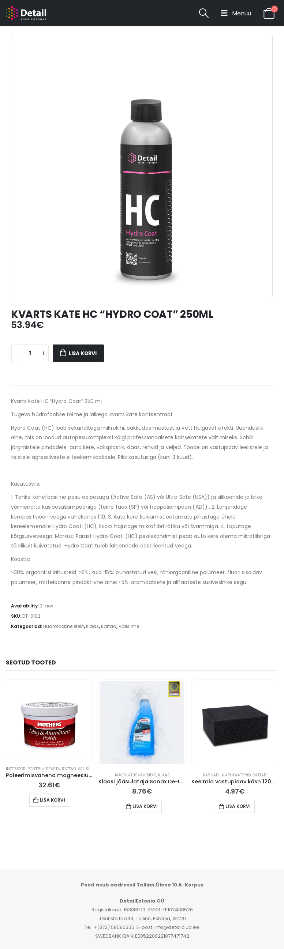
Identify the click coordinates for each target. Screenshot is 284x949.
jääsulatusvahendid (135, 775)
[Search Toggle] (203, 13)
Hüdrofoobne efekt (63, 626)
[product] (49, 719)
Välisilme (129, 626)
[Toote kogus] (30, 353)
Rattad (108, 626)
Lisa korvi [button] (52, 800)
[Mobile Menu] (236, 13)
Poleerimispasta (43, 769)
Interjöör (16, 769)
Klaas (92, 626)
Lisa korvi (83, 353)
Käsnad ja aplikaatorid (227, 775)
